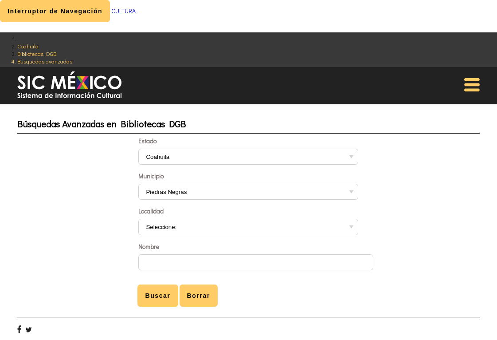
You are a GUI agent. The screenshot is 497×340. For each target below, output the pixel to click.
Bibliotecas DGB (36, 53)
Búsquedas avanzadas (44, 61)
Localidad (151, 211)
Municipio (151, 176)
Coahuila (28, 46)
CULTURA (123, 11)
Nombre (148, 246)
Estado (147, 141)
